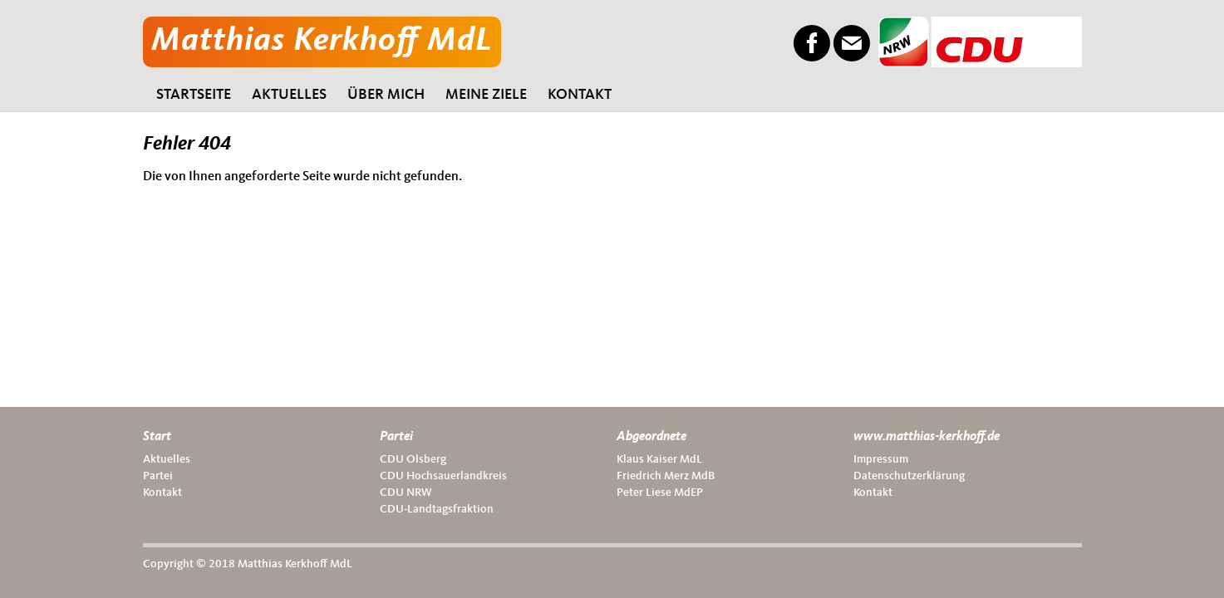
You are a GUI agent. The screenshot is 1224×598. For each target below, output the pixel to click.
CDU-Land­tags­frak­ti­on (437, 509)
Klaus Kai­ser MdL (659, 459)
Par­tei (158, 476)
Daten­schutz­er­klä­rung (909, 476)
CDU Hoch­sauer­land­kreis (443, 476)
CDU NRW (406, 492)
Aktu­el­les (166, 459)
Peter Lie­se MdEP (660, 492)
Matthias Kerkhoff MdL (322, 41)
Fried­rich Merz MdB (666, 476)
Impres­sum (880, 459)
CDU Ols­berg (413, 459)
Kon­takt (162, 492)
